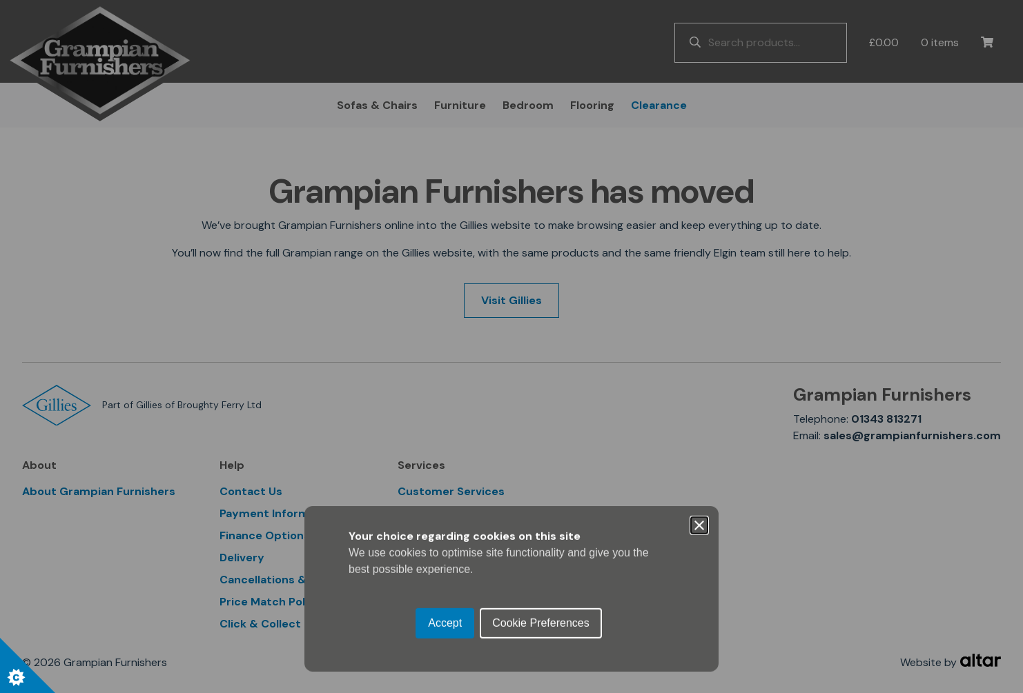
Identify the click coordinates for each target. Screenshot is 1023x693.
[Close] (699, 283)
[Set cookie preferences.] (27, 665)
